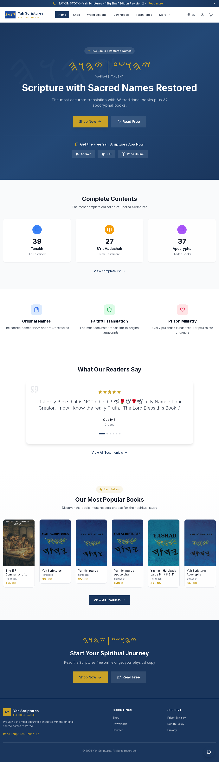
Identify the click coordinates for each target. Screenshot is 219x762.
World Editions (96, 14)
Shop (76, 14)
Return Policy (175, 723)
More (164, 14)
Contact (118, 730)
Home (62, 14)
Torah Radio (144, 14)
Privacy (172, 730)
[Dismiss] (214, 3)
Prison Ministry (176, 717)
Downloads (121, 14)
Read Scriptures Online (21, 734)
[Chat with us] (208, 751)
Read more (157, 3)
